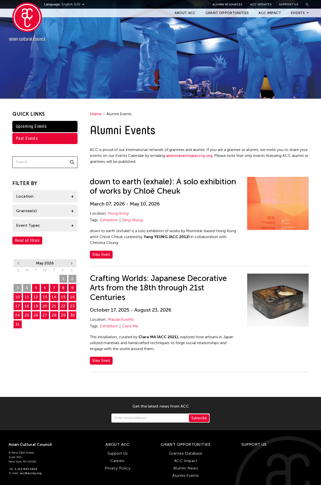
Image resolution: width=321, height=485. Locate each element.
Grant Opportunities (227, 13)
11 (27, 297)
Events (298, 13)
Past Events (27, 138)
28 (36, 278)
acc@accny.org (30, 473)
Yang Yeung (132, 220)
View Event (101, 254)
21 (54, 306)
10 (17, 297)
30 (54, 278)
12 (36, 297)
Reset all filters (27, 240)
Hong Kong (118, 213)
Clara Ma (130, 326)
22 (63, 306)
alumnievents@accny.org (189, 155)
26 (17, 278)
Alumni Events (185, 475)
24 (17, 315)
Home (95, 114)
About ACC (185, 13)
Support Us (288, 4)
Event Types (28, 225)
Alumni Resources (228, 4)
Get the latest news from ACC (160, 406)
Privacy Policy (118, 468)
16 (72, 297)
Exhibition (109, 220)
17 (17, 306)
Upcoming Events (31, 126)
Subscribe (199, 418)
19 (36, 306)
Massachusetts (121, 319)
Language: (59, 4)
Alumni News (185, 468)
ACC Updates (261, 4)
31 (17, 324)
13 (45, 297)
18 (26, 306)
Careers (117, 460)
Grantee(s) (26, 210)
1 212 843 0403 (26, 469)
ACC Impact (270, 13)
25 (27, 315)
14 (54, 297)
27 (26, 278)
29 (44, 278)
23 (72, 306)
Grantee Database (185, 453)
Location (25, 196)
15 (63, 297)
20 (44, 306)
